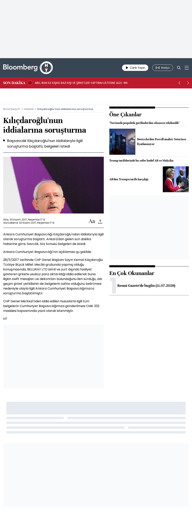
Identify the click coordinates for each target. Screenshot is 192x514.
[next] (188, 82)
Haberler (29, 109)
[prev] (179, 82)
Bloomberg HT (11, 109)
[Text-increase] (92, 221)
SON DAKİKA (14, 83)
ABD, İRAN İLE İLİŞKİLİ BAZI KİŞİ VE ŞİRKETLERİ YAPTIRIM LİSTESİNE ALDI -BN (81, 83)
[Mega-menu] (187, 67)
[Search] (179, 67)
